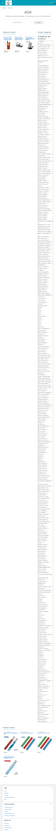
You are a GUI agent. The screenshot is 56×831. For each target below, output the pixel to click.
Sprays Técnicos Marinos (43, 259)
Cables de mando (42, 569)
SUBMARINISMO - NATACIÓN (44, 680)
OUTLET (40, 657)
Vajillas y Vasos (41, 420)
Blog (5, 799)
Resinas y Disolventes (43, 254)
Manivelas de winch (42, 710)
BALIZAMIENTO (41, 265)
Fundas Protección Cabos (43, 367)
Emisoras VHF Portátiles (8, 36)
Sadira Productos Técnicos (44, 256)
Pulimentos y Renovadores (44, 252)
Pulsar (39, 321)
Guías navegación (42, 390)
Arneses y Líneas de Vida (43, 46)
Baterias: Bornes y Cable (43, 489)
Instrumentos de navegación (44, 392)
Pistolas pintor (41, 595)
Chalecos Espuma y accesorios (45, 57)
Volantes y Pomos (42, 581)
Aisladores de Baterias (43, 484)
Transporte (40, 654)
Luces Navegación (42, 507)
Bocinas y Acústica (42, 52)
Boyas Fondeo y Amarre (43, 187)
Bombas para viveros (42, 164)
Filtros (39, 613)
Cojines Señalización (42, 288)
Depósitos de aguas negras (44, 169)
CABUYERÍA (40, 344)
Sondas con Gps (41, 547)
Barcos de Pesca (42, 429)
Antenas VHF (41, 530)
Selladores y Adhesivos (43, 257)
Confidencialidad (8, 809)
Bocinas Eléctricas (42, 493)
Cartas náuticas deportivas (44, 378)
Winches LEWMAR (42, 219)
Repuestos (40, 652)
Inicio (4, 8)
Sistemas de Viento (42, 546)
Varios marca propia (42, 679)
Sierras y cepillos (42, 597)
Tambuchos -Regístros (43, 146)
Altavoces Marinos (42, 526)
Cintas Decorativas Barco (43, 236)
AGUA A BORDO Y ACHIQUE (44, 154)
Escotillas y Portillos (42, 125)
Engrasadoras (41, 588)
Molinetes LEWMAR (42, 215)
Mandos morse (41, 579)
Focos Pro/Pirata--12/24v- (44, 498)
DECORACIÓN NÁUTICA (43, 426)
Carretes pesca (41, 664)
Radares (40, 542)
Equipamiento (41, 646)
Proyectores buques (42, 479)
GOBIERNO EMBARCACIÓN (44, 567)
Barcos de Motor (41, 427)
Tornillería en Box (42, 152)
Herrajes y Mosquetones (43, 129)
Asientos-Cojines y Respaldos (44, 404)
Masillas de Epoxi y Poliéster (44, 249)
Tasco (39, 325)
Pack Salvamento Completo (44, 83)
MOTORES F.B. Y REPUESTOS (44, 625)
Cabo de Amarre (41, 350)
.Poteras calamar (42, 661)
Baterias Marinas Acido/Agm (44, 486)
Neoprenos (40, 337)
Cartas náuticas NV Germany (44, 385)
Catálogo (6, 793)
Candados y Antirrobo (43, 111)
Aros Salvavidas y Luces (43, 48)
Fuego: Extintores (42, 76)
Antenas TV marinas (42, 528)
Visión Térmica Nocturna (43, 102)
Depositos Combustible (43, 116)
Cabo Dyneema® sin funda (44, 357)
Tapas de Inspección (42, 150)
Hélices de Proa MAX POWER (44, 210)
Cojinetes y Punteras (42, 192)
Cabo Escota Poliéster (43, 360)
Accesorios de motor (42, 604)
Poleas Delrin (41, 716)
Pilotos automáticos (42, 539)
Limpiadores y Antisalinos (43, 247)
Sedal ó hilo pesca (42, 670)
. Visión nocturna (41, 298)
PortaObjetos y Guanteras (43, 134)
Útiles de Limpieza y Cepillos (44, 263)
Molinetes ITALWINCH (43, 214)
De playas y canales (42, 268)
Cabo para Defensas (42, 362)
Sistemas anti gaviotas (43, 415)
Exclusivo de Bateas (42, 465)
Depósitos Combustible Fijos (44, 118)
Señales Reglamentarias (43, 92)
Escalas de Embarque (43, 72)
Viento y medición (42, 721)
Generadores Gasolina (43, 501)
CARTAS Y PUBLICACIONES (44, 376)
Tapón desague (41, 178)
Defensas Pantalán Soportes (44, 201)
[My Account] (51, 3)
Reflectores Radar (42, 88)
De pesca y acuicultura (43, 266)
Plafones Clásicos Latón (43, 517)
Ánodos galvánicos (42, 108)
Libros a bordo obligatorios (44, 394)
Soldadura (40, 599)
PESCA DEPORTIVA (42, 659)
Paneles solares (41, 516)
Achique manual (41, 155)
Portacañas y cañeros (43, 132)
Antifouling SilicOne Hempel (44, 229)
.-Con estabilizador (42, 302)
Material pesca (41, 675)
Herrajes (40, 709)
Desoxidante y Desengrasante (44, 242)
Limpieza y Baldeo (42, 176)
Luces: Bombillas (41, 512)
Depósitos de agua (42, 168)
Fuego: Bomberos (42, 74)
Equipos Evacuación (42, 70)
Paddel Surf (40, 456)
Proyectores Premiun (42, 519)
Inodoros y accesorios (43, 175)
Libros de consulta (42, 395)
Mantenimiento (41, 622)
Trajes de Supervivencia (43, 99)
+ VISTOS (40, 43)
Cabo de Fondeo (41, 351)
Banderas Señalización (43, 286)
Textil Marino (41, 445)
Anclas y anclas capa (43, 184)
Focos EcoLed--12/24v (43, 496)
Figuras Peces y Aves (42, 440)
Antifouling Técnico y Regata (44, 231)
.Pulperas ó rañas (42, 663)
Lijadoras (40, 593)
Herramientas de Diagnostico (44, 590)
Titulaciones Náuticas (42, 399)
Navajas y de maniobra (43, 562)
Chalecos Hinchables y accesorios (43, 61)
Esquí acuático (41, 450)
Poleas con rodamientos (43, 714)
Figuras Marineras (42, 438)
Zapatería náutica (42, 565)
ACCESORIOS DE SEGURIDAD (44, 45)
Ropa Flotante (41, 341)
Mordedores (40, 712)
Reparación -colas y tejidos (44, 650)
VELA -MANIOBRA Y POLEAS (44, 705)
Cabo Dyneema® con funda (44, 355)
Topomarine (40, 326)
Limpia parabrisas (42, 620)
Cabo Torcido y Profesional (44, 364)
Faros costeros (41, 436)
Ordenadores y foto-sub (43, 700)
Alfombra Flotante (42, 449)
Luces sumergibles (42, 510)
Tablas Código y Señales (43, 293)
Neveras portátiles (42, 413)
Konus (39, 314)
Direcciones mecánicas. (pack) (45, 574)
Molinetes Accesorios (43, 212)
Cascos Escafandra (42, 434)
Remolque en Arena (42, 138)
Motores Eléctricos (42, 629)
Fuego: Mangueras (42, 78)
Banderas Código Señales (43, 277)
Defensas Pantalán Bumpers (44, 199)
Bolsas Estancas (41, 551)
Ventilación (40, 422)
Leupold (39, 318)
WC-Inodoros (41, 424)
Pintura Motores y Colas (43, 250)
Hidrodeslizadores (42, 452)
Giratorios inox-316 (42, 468)
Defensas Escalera (42, 196)
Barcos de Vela (41, 431)
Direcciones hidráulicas (43, 572)
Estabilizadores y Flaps (43, 577)
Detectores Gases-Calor (43, 69)
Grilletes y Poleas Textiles (43, 371)
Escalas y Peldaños (42, 122)
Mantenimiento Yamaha (43, 627)
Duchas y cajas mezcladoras (44, 171)
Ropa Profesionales (42, 342)
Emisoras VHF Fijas (42, 533)
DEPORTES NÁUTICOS (43, 447)
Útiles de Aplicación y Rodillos (44, 261)
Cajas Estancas (41, 553)
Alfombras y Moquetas (43, 403)
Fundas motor (41, 615)
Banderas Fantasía (42, 284)
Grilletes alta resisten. (43, 470)
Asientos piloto (41, 609)
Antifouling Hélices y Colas (44, 226)
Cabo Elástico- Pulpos (43, 358)
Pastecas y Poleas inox (43, 477)
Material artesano (42, 673)
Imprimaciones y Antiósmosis (44, 245)
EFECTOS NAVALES (42, 463)
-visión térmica (41, 296)
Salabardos (40, 668)
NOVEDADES (41, 655)
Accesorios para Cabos (43, 346)
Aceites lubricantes (42, 606)
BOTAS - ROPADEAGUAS (43, 328)
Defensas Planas (41, 203)
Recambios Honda (42, 632)
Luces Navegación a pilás (43, 509)
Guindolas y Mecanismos (43, 79)
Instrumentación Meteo (43, 81)
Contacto (6, 795)
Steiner (39, 323)
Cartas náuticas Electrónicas (44, 380)
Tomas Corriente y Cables (44, 521)
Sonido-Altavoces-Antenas (44, 417)
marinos (39, 319)
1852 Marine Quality (42, 305)
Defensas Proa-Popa (42, 205)
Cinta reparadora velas (43, 707)
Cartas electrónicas (42, 532)
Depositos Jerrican (42, 120)
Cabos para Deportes (43, 365)
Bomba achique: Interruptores (44, 161)
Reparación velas (42, 719)
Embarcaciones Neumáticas (44, 645)
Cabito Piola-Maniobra (43, 348)
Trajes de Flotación (42, 97)
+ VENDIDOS (41, 41)
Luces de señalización (43, 272)
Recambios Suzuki (42, 638)
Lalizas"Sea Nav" (42, 316)
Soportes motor (41, 623)
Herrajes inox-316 (42, 473)
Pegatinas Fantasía (42, 291)
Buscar (38, 22)
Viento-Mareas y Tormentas (44, 100)
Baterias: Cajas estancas (43, 491)
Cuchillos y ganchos (42, 691)
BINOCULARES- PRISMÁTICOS (44, 295)
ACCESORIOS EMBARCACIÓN (44, 104)
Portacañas (40, 666)
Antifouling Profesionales (43, 228)
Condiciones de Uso (8, 807)
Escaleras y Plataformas (43, 124)
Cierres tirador (41, 115)
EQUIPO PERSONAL (42, 549)
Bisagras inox (41, 109)
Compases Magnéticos (43, 65)
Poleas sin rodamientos (43, 717)
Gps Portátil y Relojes (42, 537)
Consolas (40, 689)
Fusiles (39, 693)
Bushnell (40, 307)
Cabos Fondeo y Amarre (43, 189)
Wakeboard (40, 457)
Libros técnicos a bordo (43, 397)
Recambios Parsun (42, 636)
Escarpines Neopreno (43, 335)
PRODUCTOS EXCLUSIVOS (44, 671)
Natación (40, 696)
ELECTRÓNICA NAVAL (42, 523)
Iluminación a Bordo (42, 503)
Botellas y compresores (43, 686)
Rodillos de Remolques (43, 143)
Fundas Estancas (41, 555)
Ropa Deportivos (41, 339)
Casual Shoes (41, 334)
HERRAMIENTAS (41, 583)
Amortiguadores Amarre (43, 182)
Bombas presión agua (43, 166)
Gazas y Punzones (42, 369)
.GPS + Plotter (41, 525)
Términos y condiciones (9, 815)
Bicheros (40, 185)
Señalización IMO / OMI (43, 93)
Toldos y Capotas (42, 418)
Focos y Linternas (42, 500)
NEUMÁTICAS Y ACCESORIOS (44, 643)
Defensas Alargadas (42, 194)
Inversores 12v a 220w (43, 505)
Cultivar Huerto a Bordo (43, 408)
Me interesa (7, 825)
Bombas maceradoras (43, 162)
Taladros (40, 600)
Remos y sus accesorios (43, 141)
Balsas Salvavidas (42, 50)
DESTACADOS (41, 461)
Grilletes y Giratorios (42, 127)
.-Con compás (41, 300)
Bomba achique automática (44, 157)
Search (48, 3)
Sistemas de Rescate (42, 95)
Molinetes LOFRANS (18, 36)
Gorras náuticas (41, 558)
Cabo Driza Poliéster (42, 353)
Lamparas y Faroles (42, 443)
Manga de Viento (42, 289)
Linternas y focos (42, 694)
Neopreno (40, 563)
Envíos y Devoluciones (9, 813)
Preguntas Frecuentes (9, 797)
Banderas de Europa (42, 280)
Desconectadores (42, 494)
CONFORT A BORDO (42, 401)
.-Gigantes (40, 303)
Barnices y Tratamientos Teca (44, 233)
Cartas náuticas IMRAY (43, 383)
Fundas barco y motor (43, 410)
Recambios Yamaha (42, 641)
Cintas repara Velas (42, 238)
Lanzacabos (40, 372)
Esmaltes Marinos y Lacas (44, 243)
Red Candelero (41, 374)
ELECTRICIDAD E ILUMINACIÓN (44, 481)
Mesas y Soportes (42, 411)
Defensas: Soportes (42, 207)
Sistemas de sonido (42, 544)
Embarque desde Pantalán (44, 208)
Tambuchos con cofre (43, 148)
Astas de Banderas (42, 275)
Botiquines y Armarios (43, 55)
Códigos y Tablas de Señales (44, 387)
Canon (39, 309)
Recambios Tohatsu (42, 639)
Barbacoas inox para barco (44, 406)
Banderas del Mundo (42, 282)
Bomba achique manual (30, 36)
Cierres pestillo (41, 113)
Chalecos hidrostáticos (43, 687)
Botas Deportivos (42, 330)
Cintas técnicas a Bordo (43, 240)
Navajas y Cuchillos (42, 131)
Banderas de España (42, 279)
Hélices (39, 616)
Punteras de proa (42, 136)
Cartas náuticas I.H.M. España (44, 381)
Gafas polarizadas (42, 556)
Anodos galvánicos (42, 608)
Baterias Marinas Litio (42, 487)
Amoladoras (40, 585)
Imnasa (39, 311)
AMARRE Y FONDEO (42, 180)
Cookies (6, 811)
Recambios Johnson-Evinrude (44, 634)
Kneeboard (40, 454)
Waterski (40, 459)
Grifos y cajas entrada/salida (44, 173)
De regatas (40, 270)
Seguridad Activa (42, 90)
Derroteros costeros (42, 388)
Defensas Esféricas (42, 198)
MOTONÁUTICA (41, 602)
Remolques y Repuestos (43, 139)
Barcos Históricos (42, 433)
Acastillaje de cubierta (43, 106)
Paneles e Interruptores (43, 514)
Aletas (39, 682)
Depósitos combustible (43, 611)
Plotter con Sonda (42, 540)
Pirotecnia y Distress (42, 85)
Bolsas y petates (41, 684)
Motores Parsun (41, 631)
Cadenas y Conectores (43, 191)
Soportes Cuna (41, 145)
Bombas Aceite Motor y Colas (44, 586)
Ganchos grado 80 (42, 466)
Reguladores (41, 703)
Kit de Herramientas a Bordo (44, 592)
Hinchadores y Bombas (43, 648)
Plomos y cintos (41, 702)
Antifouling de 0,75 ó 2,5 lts (44, 224)
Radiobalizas (41, 86)
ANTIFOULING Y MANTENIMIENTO (45, 221)
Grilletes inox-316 (42, 472)
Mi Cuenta (6, 823)
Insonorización (41, 618)
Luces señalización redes (43, 475)
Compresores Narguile (43, 67)
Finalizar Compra (8, 827)
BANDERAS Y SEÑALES (43, 273)
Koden (39, 312)
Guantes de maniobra (43, 560)
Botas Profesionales (42, 332)
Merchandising (41, 677)
